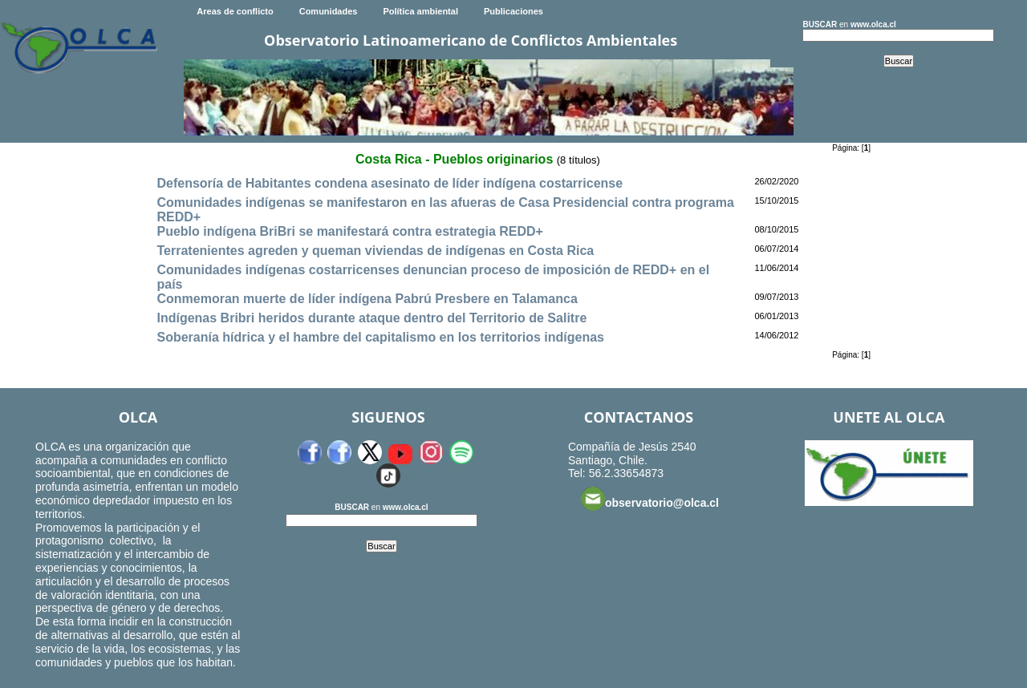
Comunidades (328, 11)
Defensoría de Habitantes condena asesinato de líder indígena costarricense (389, 183)
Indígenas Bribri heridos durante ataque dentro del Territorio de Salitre (371, 318)
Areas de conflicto (235, 11)
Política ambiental (420, 11)
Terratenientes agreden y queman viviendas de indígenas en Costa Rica (375, 250)
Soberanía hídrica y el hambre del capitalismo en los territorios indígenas (380, 337)
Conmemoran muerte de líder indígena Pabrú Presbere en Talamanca (366, 299)
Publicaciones (513, 11)
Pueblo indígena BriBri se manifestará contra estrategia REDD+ (349, 231)
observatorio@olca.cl (650, 499)
